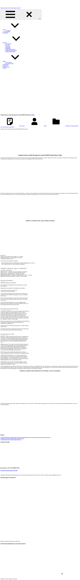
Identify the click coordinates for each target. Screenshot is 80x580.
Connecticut (8, 47)
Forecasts (14, 42)
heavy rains (10, 437)
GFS (70, 125)
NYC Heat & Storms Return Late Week (9, 470)
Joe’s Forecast (8, 43)
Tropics (4, 68)
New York (8, 44)
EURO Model (6, 64)
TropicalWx (11, 126)
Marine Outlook (6, 66)
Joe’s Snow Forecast (10, 63)
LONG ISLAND (6, 31)
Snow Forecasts (9, 62)
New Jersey (8, 45)
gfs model (6, 437)
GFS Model (5, 32)
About (13, 29)
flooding (67, 125)
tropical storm (6, 126)
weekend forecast (47, 437)
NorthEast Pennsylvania (10, 51)
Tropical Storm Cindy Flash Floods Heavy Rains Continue (12, 438)
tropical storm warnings (39, 437)
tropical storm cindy (30, 437)
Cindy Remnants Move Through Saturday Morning (10, 439)
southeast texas (15, 437)
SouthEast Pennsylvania (10, 49)
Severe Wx (5, 65)
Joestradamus (8, 30)
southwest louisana (22, 437)
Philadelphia (8, 48)
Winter (13, 61)
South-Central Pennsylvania (11, 50)
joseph (45, 125)
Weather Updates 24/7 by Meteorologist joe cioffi (10, 7)
